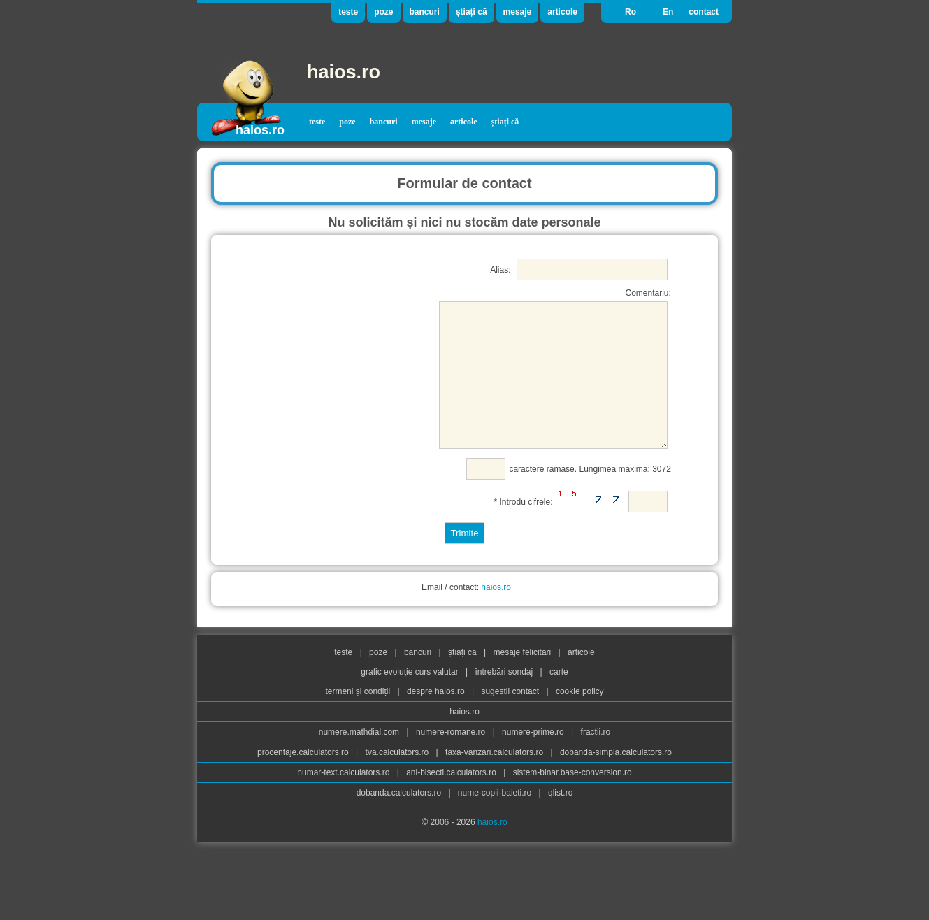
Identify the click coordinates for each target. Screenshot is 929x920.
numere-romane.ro (452, 759)
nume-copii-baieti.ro (496, 820)
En (668, 12)
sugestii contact (510, 719)
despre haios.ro (437, 719)
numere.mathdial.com (360, 759)
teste (348, 12)
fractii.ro (596, 759)
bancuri (425, 12)
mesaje (517, 12)
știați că (471, 12)
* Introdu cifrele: (581, 527)
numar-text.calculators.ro (344, 800)
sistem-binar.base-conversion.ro (572, 800)
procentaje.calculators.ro (304, 779)
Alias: (579, 269)
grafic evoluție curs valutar (411, 699)
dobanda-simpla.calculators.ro (616, 779)
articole (562, 12)
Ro (630, 12)
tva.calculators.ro (398, 779)
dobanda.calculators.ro (400, 820)
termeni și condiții (358, 719)
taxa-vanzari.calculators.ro (495, 779)
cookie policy (580, 719)
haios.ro (343, 72)
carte (558, 699)
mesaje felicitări (524, 679)
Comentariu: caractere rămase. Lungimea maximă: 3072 (542, 397)
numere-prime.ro (534, 759)
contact (704, 12)
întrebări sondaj (505, 699)
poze (383, 12)
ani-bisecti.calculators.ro (452, 800)
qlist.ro (560, 820)
